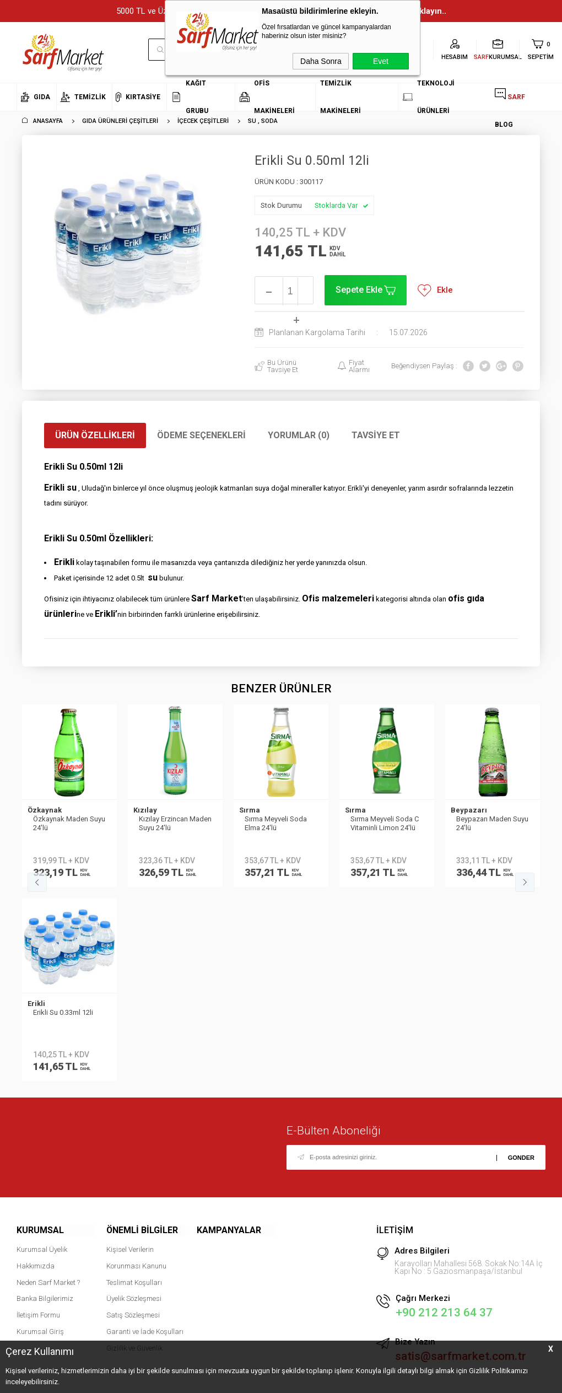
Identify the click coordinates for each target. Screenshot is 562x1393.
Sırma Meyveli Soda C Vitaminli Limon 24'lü (279, 823)
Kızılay (39, 810)
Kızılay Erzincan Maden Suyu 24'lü (69, 823)
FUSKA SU (467, 810)
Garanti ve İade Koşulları (144, 1136)
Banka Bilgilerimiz (45, 1103)
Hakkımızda (36, 1071)
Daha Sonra (321, 61)
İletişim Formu (38, 1120)
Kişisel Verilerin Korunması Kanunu (136, 1062)
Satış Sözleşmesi (133, 1120)
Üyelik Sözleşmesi (133, 1103)
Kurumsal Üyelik (42, 1054)
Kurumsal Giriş (40, 1136)
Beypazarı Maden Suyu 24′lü (386, 823)
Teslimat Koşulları (134, 1087)
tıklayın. (531, 1318)
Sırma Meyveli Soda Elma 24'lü (170, 823)
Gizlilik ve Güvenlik (134, 1152)
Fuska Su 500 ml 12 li (489, 819)
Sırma (143, 810)
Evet (380, 61)
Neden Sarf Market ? (48, 1087)
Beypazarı (363, 810)
